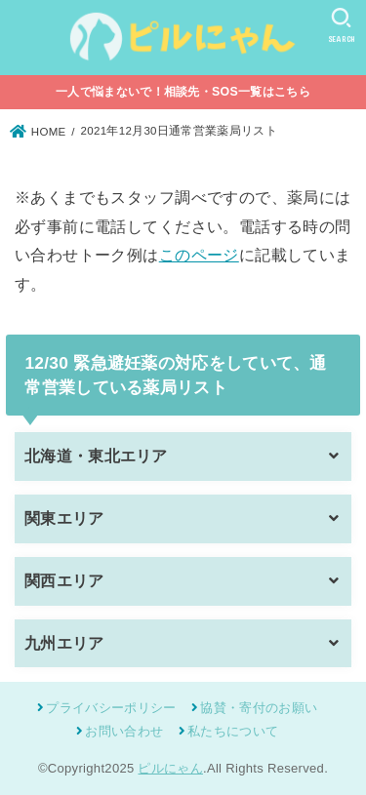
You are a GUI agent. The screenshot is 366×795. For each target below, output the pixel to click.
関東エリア (64, 518)
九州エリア (64, 643)
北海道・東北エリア (96, 456)
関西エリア (64, 581)
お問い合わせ (124, 731)
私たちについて (232, 731)
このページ (199, 254)
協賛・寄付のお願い (258, 707)
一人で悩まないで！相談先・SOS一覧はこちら (183, 92)
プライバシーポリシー (111, 707)
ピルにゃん (170, 768)
